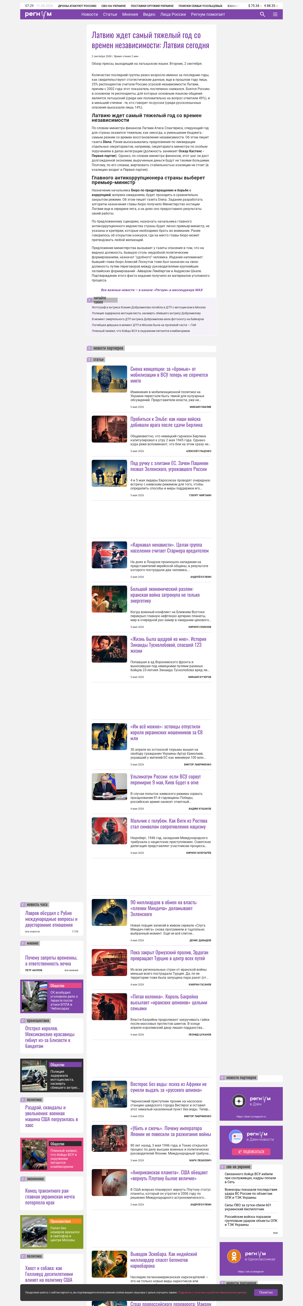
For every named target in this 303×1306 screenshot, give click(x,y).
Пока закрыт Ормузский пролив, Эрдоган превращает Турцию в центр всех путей (169, 955)
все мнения (71, 970)
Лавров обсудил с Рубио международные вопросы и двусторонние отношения (51, 918)
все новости (32, 931)
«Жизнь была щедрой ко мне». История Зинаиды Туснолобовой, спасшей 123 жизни (168, 644)
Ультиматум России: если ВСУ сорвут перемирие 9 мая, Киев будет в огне (165, 779)
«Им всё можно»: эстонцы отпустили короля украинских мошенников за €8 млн (166, 732)
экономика (35, 1178)
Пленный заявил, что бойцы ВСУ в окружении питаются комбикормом (63, 1159)
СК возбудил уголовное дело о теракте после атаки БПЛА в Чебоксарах (64, 1000)
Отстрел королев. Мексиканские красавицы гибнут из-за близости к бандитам (49, 1037)
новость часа (37, 904)
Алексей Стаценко (198, 451)
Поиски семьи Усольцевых (200, 6)
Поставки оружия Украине (152, 6)
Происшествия (60, 1221)
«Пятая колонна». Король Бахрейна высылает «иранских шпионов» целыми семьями (168, 1002)
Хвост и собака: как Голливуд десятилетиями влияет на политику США (49, 1273)
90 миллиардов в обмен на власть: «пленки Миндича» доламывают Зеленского (163, 908)
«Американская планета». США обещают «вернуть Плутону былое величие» (169, 1175)
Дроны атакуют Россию (77, 6)
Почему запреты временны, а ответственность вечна (51, 960)
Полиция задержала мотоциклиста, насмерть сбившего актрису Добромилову (64, 1080)
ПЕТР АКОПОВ (33, 970)
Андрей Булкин (200, 576)
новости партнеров (108, 348)
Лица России (173, 14)
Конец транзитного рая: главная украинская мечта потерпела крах (50, 1196)
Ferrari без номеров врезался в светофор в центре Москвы (65, 1234)
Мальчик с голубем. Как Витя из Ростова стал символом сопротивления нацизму (168, 823)
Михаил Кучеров (199, 677)
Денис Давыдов (200, 940)
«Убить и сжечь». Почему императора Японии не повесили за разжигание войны (170, 1131)
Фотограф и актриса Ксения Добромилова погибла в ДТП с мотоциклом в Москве (149, 307)
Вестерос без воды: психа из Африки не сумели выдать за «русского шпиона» (168, 1087)
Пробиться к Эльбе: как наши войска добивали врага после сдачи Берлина (166, 421)
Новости (89, 14)
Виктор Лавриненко (197, 764)
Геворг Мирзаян (200, 495)
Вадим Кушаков (200, 808)
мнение (32, 943)
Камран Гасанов (200, 984)
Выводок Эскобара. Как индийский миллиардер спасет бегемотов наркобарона (163, 1259)
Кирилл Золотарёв (198, 852)
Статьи (110, 14)
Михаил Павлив (200, 407)
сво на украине (238, 1166)
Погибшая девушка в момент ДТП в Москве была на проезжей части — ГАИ (144, 325)
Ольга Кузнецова (199, 1292)
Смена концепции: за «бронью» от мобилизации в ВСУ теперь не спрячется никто (169, 374)
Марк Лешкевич (200, 1160)
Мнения (130, 14)
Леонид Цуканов (200, 1034)
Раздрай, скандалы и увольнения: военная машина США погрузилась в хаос (51, 1116)
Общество (57, 985)
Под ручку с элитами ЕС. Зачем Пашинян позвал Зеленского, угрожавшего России (169, 466)
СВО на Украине (113, 6)
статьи (98, 359)
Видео (149, 14)
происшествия (38, 1020)
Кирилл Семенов (200, 627)
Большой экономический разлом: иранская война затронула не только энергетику (165, 594)
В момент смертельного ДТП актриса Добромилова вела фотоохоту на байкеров (148, 319)
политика (34, 1099)
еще (275, 1232)
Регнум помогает (208, 14)
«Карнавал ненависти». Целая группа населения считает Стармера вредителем (169, 547)
